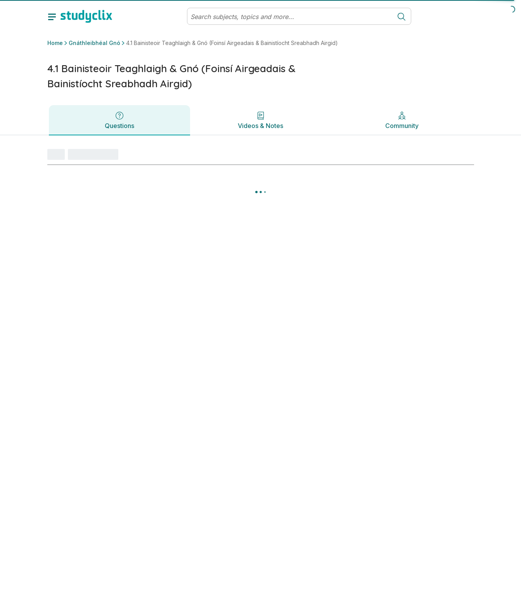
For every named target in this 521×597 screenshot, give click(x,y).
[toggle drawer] (52, 16)
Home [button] (55, 43)
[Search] (289, 16)
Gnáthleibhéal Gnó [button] (94, 43)
